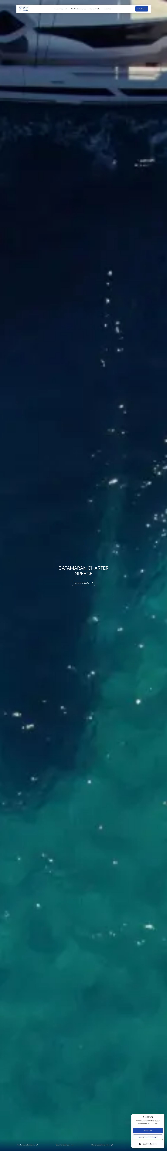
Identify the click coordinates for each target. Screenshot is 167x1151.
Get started (141, 9)
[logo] (24, 9)
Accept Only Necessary (147, 1137)
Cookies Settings (147, 1144)
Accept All (148, 1130)
